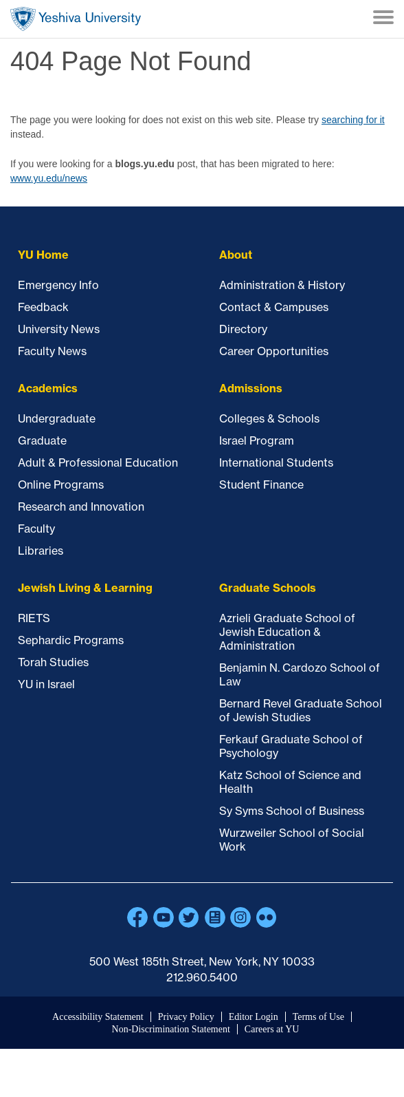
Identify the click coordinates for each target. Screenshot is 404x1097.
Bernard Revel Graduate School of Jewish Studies (300, 710)
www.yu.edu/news (48, 178)
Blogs (215, 917)
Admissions (250, 388)
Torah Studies (53, 662)
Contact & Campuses (273, 307)
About (235, 255)
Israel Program (256, 440)
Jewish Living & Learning (85, 588)
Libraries (40, 550)
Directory (243, 329)
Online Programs (61, 484)
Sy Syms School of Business (291, 811)
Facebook (137, 917)
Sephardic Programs (71, 640)
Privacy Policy (186, 1017)
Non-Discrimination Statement (171, 1029)
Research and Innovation (81, 506)
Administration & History (282, 285)
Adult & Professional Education (98, 462)
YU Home (43, 255)
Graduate (42, 440)
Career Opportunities (273, 351)
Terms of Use (318, 1017)
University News (59, 329)
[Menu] (383, 18)
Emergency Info (58, 285)
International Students (276, 462)
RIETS (34, 618)
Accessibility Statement (98, 1017)
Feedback (43, 307)
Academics (48, 388)
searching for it (353, 119)
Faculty (36, 528)
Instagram (240, 917)
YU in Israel (46, 684)
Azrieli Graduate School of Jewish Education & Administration (287, 631)
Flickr (266, 917)
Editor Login (253, 1017)
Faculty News (52, 351)
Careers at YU (272, 1029)
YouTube (163, 917)
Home (75, 19)
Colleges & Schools (269, 418)
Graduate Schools (267, 588)
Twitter (189, 917)
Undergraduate (57, 418)
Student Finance (261, 484)
